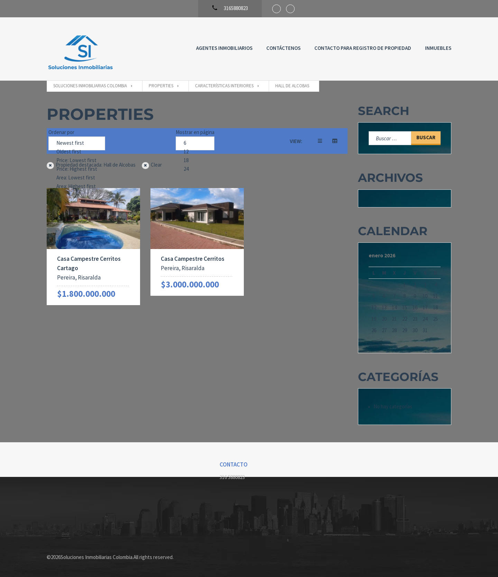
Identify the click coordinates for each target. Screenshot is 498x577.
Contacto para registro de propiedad (362, 48)
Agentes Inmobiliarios (224, 48)
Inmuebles (438, 48)
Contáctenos (283, 48)
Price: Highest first (77, 169)
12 (195, 152)
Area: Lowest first (77, 178)
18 (195, 160)
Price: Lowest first (77, 160)
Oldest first (77, 152)
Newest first (77, 143)
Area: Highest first (77, 186)
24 (195, 169)
